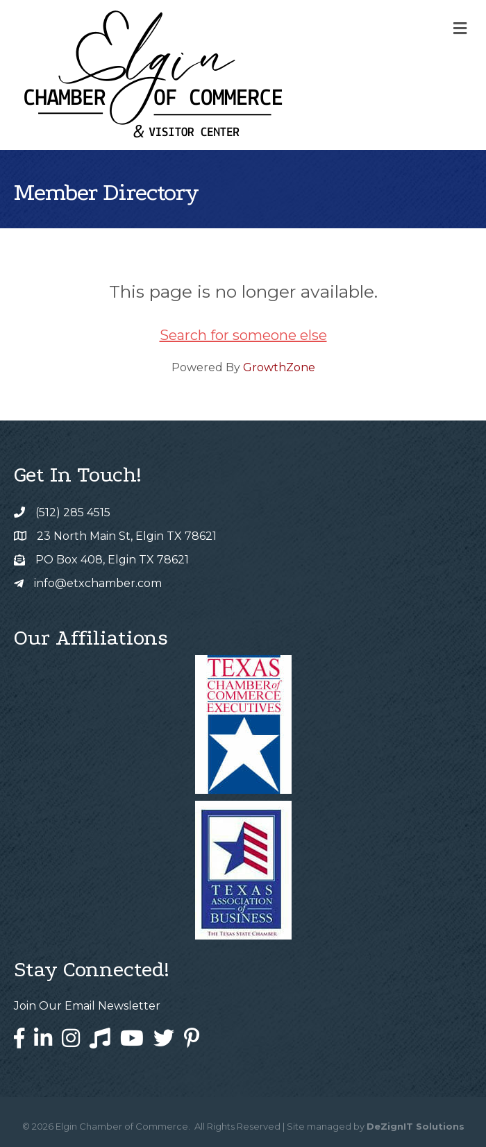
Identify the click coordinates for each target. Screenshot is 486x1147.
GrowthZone (279, 367)
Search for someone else (243, 335)
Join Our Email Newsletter (87, 1005)
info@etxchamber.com (98, 583)
